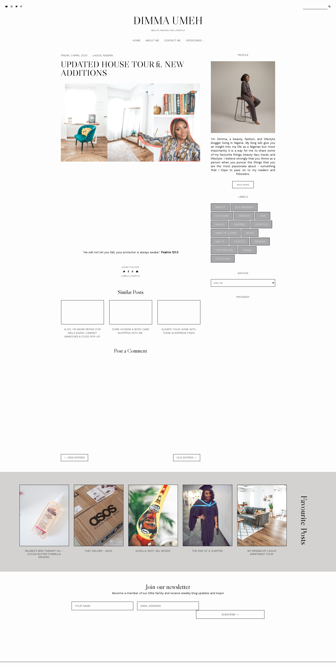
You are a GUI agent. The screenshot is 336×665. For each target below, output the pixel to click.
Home (136, 40)
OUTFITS (239, 241)
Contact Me (172, 40)
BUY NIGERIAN (244, 207)
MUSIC (250, 232)
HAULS (219, 224)
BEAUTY (220, 207)
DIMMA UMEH (168, 20)
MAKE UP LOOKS (225, 232)
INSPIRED (239, 224)
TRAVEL (247, 250)
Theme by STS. (182, 659)
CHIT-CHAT (222, 215)
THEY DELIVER (224, 250)
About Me (152, 40)
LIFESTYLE (135, 276)
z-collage (222, 258)
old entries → (187, 457)
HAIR (263, 215)
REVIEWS (260, 241)
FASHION (244, 215)
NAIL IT (219, 241)
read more (243, 184)
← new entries (74, 457)
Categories (193, 40)
